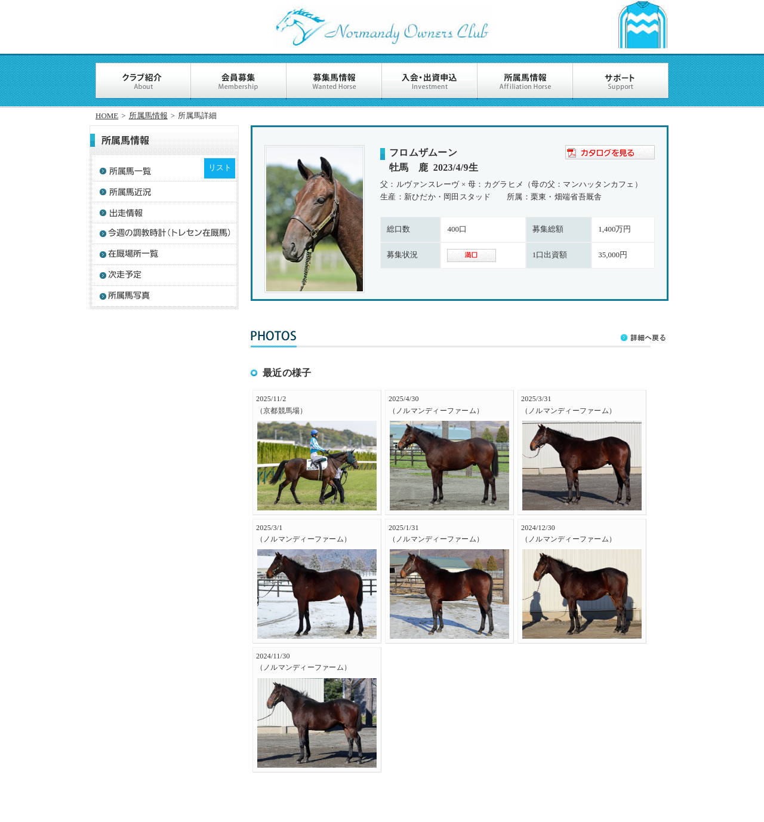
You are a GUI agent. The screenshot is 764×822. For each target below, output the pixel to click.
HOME (107, 115)
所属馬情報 (148, 115)
